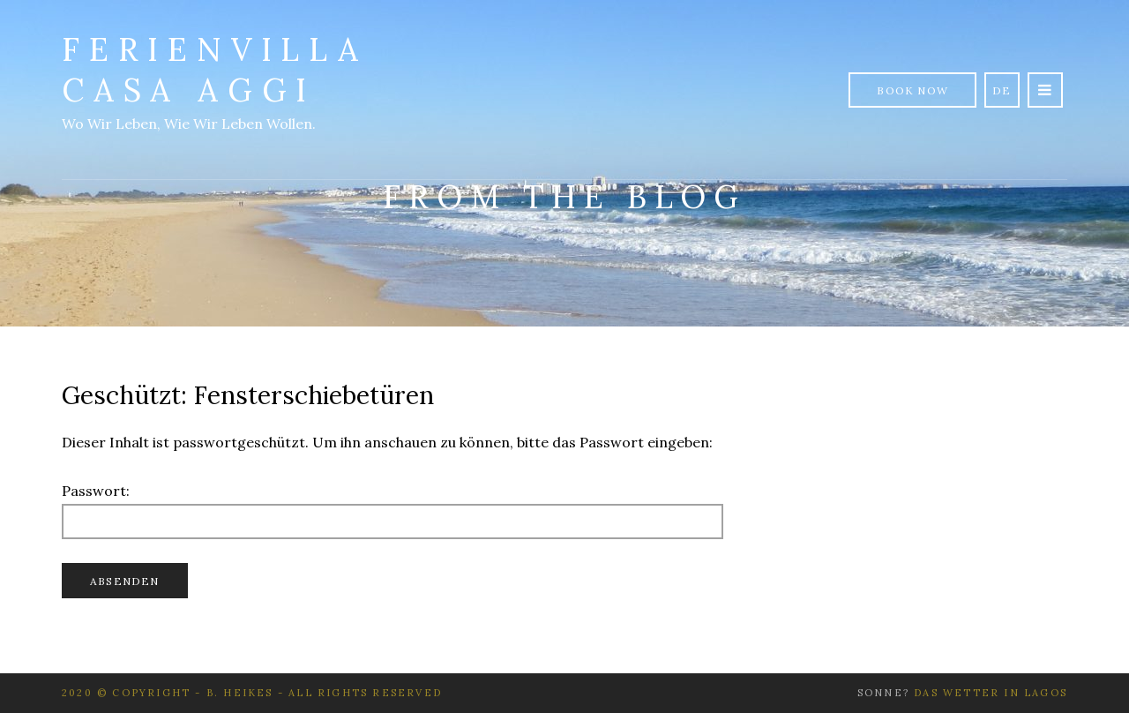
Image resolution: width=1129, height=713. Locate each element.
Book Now (912, 90)
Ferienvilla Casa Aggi (215, 69)
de (1001, 90)
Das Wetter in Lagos (990, 693)
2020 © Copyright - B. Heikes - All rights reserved (252, 693)
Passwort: (392, 510)
